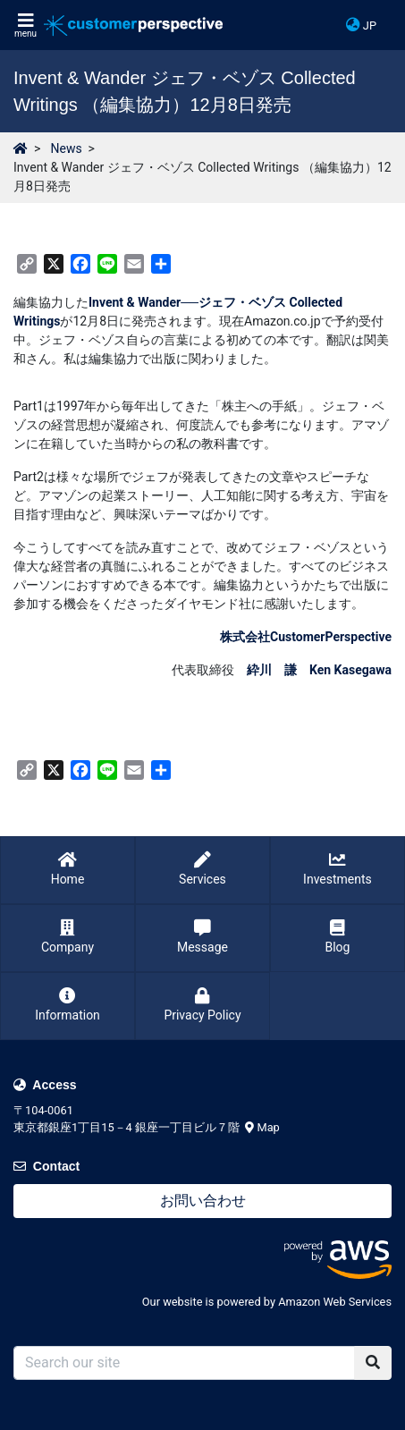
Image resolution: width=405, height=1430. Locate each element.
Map (262, 1127)
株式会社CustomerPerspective (306, 637)
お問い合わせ (203, 1200)
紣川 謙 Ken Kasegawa (319, 670)
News (65, 148)
